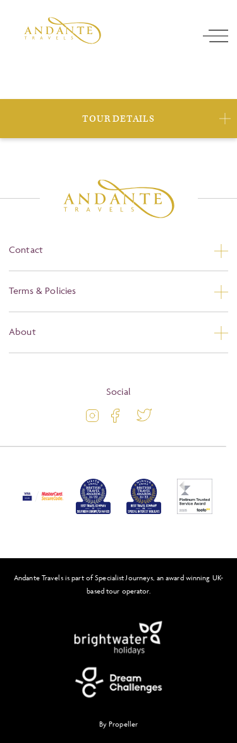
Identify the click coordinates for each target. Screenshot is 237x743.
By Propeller (118, 723)
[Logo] (62, 30)
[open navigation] (215, 36)
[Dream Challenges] (118, 682)
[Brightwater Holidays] (118, 638)
